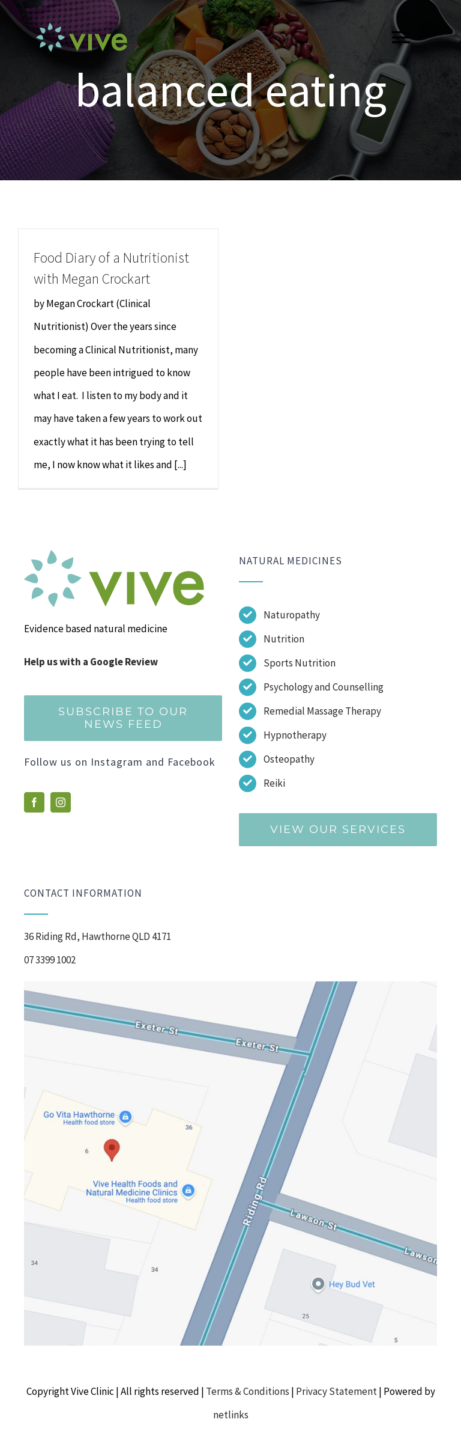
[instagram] (60, 802)
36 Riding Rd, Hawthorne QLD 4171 (97, 936)
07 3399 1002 (50, 959)
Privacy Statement (336, 1391)
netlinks (231, 1414)
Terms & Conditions (247, 1391)
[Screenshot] (230, 986)
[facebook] (34, 802)
